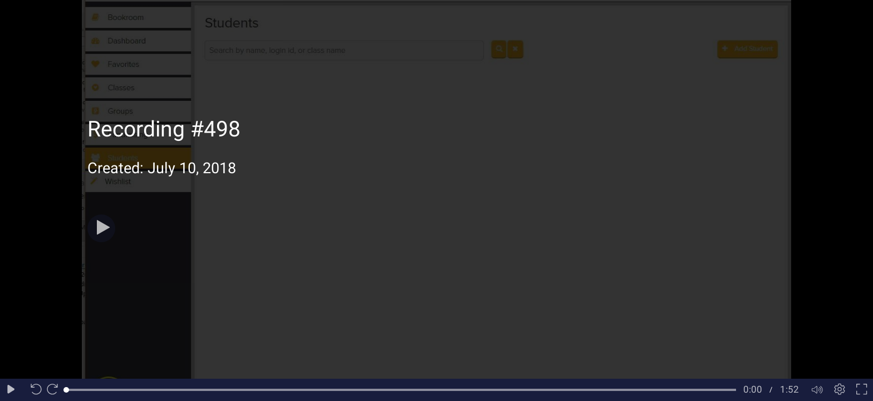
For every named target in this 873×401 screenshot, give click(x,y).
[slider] (401, 390)
